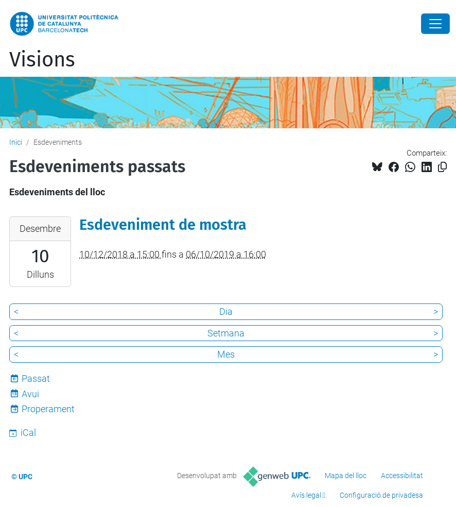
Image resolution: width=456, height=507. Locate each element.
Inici (15, 142)
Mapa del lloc (345, 475)
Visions (42, 59)
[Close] (435, 23)
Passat (36, 378)
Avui (30, 393)
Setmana (225, 333)
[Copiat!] (442, 167)
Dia (226, 311)
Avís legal (306, 495)
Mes (226, 354)
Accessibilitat (402, 475)
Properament (48, 408)
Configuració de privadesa (381, 495)
